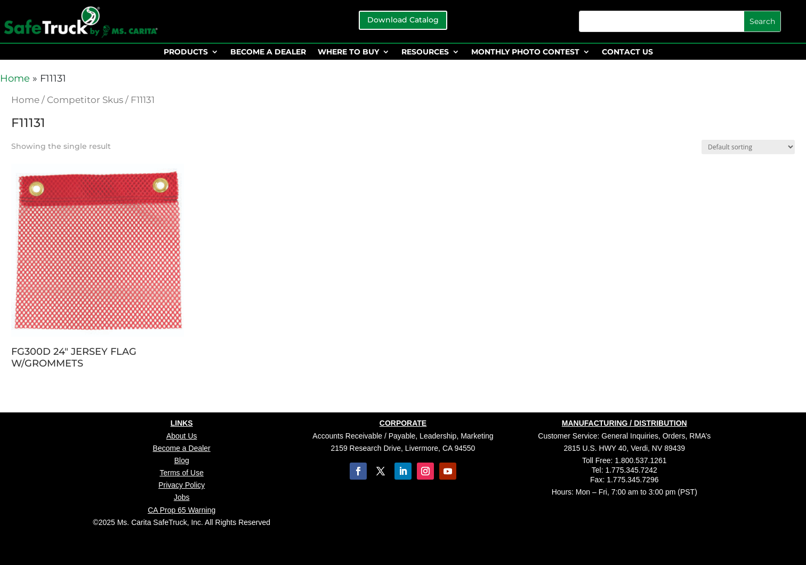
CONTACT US (627, 52)
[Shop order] (748, 147)
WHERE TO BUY (348, 52)
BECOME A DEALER (268, 52)
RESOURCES (425, 52)
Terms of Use (181, 472)
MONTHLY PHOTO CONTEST (525, 52)
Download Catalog (403, 20)
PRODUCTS (186, 52)
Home (15, 78)
